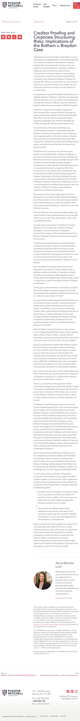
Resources (65, 5)
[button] (3, 37)
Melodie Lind (39, 22)
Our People (46, 5)
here (47, 654)
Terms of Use (44, 716)
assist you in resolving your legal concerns (49, 624)
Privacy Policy (54, 716)
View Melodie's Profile (64, 598)
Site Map (63, 716)
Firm (54, 5)
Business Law (15, 22)
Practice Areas (37, 5)
